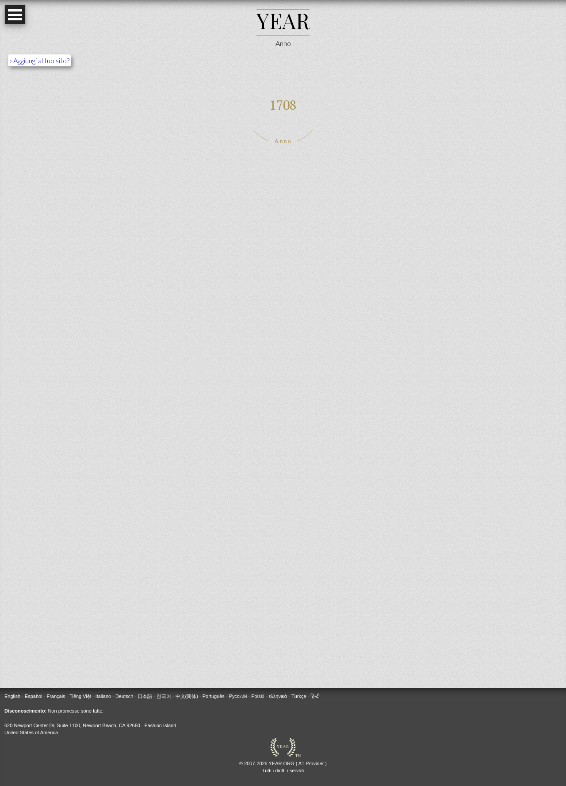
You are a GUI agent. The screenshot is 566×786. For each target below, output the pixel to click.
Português (214, 696)
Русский (238, 696)
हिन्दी (315, 696)
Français (55, 696)
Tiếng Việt (80, 696)
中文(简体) (187, 696)
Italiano (103, 696)
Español (33, 696)
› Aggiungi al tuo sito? (39, 60)
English (12, 696)
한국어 (164, 696)
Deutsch (124, 696)
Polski (257, 696)
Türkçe (298, 696)
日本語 (145, 696)
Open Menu (15, 14)
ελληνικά (277, 696)
